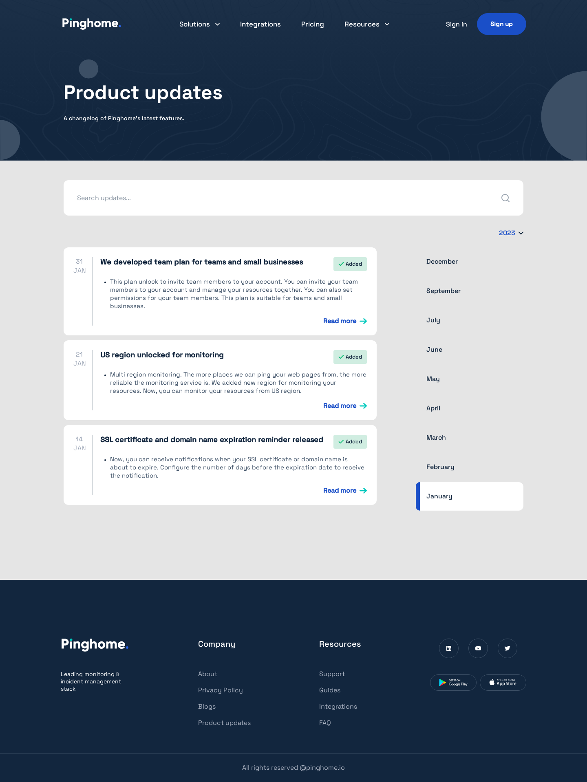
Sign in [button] (456, 24)
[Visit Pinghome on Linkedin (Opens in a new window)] (449, 648)
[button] (199, 24)
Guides (329, 690)
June (434, 349)
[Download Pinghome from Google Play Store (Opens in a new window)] (453, 682)
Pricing (312, 24)
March (436, 437)
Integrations (260, 24)
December (442, 261)
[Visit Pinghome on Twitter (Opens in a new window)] (507, 648)
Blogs (207, 706)
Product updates (224, 722)
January (439, 496)
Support (332, 674)
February (440, 467)
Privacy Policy (220, 690)
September (443, 290)
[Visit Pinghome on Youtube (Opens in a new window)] (478, 648)
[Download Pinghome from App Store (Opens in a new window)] (503, 682)
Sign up (501, 24)
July (433, 320)
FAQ (325, 722)
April (433, 408)
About (207, 674)
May (433, 378)
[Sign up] (501, 23)
